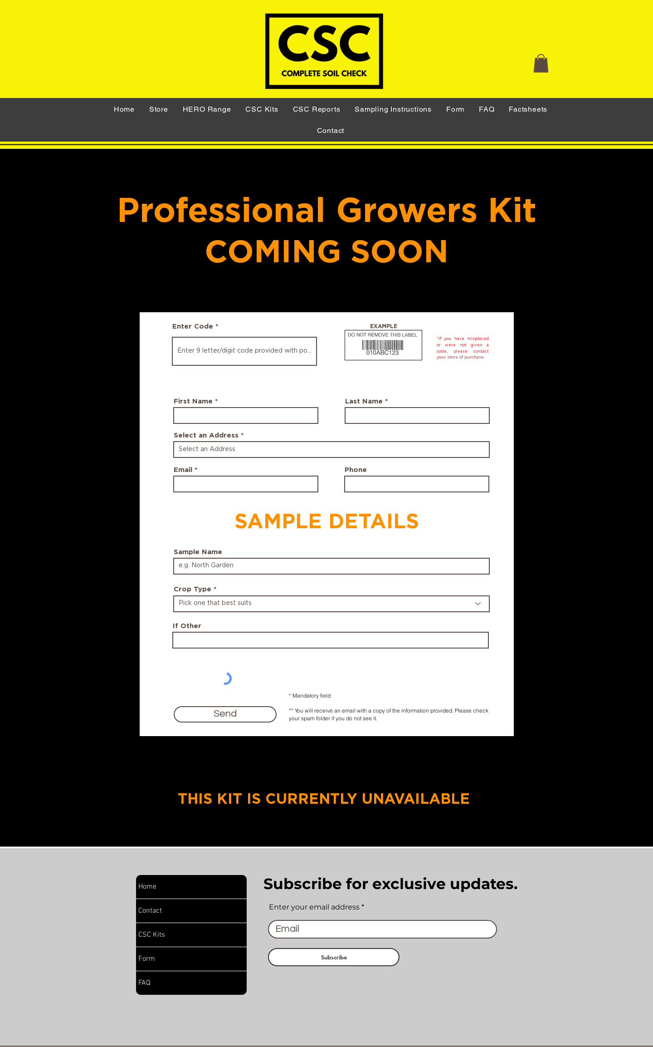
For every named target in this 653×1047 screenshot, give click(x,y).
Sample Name (198, 552)
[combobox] (331, 449)
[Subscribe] (334, 957)
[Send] (225, 714)
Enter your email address (314, 907)
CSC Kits (151, 934)
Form (146, 958)
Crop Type (192, 589)
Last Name (364, 401)
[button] (541, 63)
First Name (193, 401)
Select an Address (206, 435)
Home (147, 886)
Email (183, 470)
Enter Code (192, 326)
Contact (150, 910)
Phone (356, 470)
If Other (187, 626)
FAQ (144, 983)
